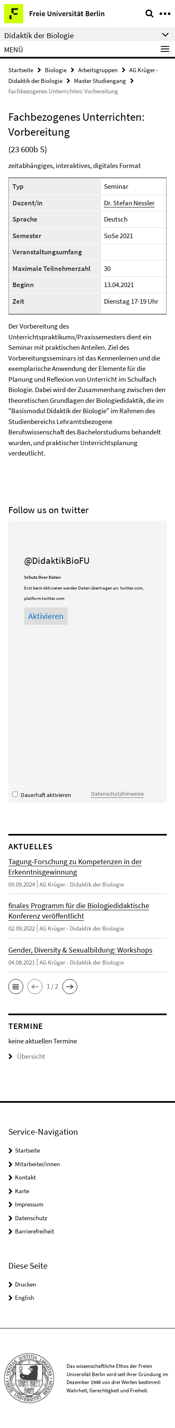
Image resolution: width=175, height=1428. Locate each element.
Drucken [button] (25, 1284)
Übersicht (26, 1056)
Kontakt (25, 1177)
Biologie (56, 70)
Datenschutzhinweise (117, 793)
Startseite (20, 70)
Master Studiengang (100, 81)
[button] (15, 986)
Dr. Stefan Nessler (129, 202)
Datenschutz (31, 1218)
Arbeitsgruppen (98, 70)
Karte (22, 1191)
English (24, 1297)
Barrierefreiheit (34, 1231)
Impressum (29, 1204)
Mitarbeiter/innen (37, 1164)
